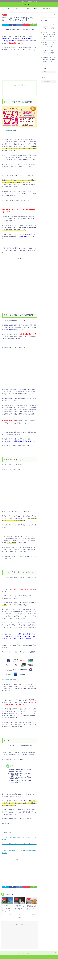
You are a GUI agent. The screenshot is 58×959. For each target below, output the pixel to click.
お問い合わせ (46, 9)
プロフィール (19, 9)
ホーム (10, 9)
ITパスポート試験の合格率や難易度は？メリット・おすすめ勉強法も (49, 27)
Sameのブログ (29, 5)
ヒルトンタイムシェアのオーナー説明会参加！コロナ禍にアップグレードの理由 (49, 35)
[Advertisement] (19, 66)
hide (24, 85)
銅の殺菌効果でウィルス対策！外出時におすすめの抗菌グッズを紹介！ (49, 59)
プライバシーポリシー (33, 9)
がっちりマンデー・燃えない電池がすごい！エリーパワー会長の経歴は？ (49, 44)
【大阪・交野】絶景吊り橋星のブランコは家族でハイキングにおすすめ (49, 52)
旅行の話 (4, 15)
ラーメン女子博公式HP (7, 130)
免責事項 (17, 957)
